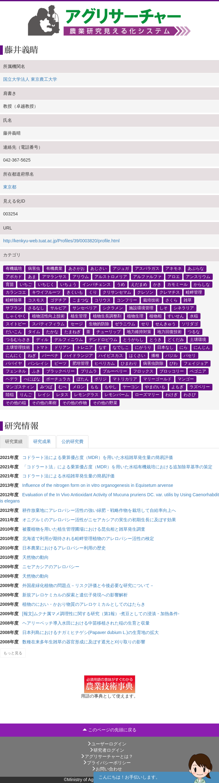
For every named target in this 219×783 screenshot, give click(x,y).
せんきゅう (165, 324)
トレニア (85, 347)
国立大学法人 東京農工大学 (30, 79)
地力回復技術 (169, 331)
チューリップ (108, 331)
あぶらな (196, 268)
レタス (62, 395)
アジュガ (121, 268)
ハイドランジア (78, 355)
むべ (62, 387)
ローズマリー (147, 395)
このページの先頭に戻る (109, 729)
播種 (155, 355)
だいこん (14, 331)
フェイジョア (196, 363)
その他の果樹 (44, 402)
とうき (155, 339)
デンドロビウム (103, 339)
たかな (52, 331)
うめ (121, 284)
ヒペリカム (104, 363)
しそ (163, 308)
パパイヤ (14, 363)
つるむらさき (18, 339)
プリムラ (89, 371)
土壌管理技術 (18, 347)
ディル (42, 339)
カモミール (177, 284)
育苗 (10, 284)
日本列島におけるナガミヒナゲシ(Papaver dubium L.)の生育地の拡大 (90, 632)
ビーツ (60, 363)
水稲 (194, 316)
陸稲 (10, 395)
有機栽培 (14, 268)
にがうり (143, 347)
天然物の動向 (35, 557)
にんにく (14, 355)
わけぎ (171, 395)
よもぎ (177, 387)
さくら (171, 300)
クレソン (145, 292)
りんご (26, 395)
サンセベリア (84, 308)
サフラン (14, 308)
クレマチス (169, 292)
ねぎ (32, 355)
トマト (42, 347)
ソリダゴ (190, 324)
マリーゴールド (157, 379)
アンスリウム (198, 276)
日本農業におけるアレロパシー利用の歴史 (64, 547)
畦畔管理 (194, 292)
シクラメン (113, 308)
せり (145, 324)
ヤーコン (131, 387)
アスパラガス (147, 268)
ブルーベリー (115, 371)
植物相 (155, 316)
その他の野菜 (105, 402)
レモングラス (86, 395)
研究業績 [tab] (14, 441)
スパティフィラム (48, 324)
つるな (194, 331)
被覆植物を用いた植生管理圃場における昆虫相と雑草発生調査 (83, 529)
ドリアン (62, 347)
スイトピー (16, 324)
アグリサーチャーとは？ (106, 756)
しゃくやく (16, 316)
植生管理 (79, 316)
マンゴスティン (20, 387)
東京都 (9, 186)
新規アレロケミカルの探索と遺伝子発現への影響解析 (75, 594)
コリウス (102, 300)
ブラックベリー (60, 371)
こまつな (80, 300)
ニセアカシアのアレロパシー (50, 566)
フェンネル (16, 371)
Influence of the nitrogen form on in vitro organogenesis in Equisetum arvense (97, 485)
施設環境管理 (141, 308)
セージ (77, 324)
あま (32, 276)
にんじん (202, 347)
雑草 (188, 300)
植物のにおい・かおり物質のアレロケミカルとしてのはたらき (83, 604)
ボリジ (100, 379)
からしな (202, 284)
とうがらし (133, 339)
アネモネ (173, 268)
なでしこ (121, 347)
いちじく (46, 284)
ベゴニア (198, 371)
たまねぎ (72, 331)
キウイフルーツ (46, 292)
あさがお (76, 268)
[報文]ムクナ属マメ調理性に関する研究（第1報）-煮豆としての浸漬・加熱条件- (100, 613)
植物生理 (135, 316)
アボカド (14, 276)
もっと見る (12, 653)
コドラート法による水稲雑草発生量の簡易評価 (68, 475)
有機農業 (54, 268)
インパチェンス (96, 284)
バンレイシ (38, 363)
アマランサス (54, 276)
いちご (26, 284)
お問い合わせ (106, 768)
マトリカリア (125, 379)
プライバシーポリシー (107, 762)
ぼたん (83, 379)
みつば (46, 387)
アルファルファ (147, 276)
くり (93, 292)
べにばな (32, 379)
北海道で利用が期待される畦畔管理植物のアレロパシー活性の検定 (88, 538)
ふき (36, 371)
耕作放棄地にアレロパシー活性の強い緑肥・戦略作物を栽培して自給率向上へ (99, 510)
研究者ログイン (106, 750)
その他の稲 (16, 402)
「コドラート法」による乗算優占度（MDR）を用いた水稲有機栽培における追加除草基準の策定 (117, 466)
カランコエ (16, 292)
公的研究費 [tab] (72, 441)
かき (157, 284)
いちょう (68, 284)
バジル (171, 355)
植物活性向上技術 (48, 316)
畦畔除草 (14, 300)
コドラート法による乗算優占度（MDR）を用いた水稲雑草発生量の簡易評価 (97, 457)
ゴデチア (58, 300)
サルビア (58, 308)
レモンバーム (116, 395)
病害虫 (34, 268)
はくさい (137, 355)
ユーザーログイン (106, 743)
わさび (190, 395)
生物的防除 (99, 324)
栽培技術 (151, 300)
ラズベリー (200, 387)
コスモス (36, 300)
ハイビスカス (111, 355)
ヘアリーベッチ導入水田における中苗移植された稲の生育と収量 (86, 623)
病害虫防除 (153, 363)
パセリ (190, 355)
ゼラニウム (125, 324)
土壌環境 (198, 339)
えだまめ (139, 284)
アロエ (174, 276)
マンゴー (186, 379)
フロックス (143, 371)
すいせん (176, 316)
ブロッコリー (171, 371)
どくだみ (176, 339)
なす (103, 347)
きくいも (75, 292)
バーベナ (50, 355)
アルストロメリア (110, 276)
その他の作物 (74, 402)
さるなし (36, 308)
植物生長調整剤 (107, 316)
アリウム (80, 276)
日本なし (165, 347)
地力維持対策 (139, 331)
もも (94, 387)
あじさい (98, 268)
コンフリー (127, 300)
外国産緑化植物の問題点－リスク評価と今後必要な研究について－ (88, 585)
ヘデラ (12, 379)
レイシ (44, 395)
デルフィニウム (68, 339)
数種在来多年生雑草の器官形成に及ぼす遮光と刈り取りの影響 (83, 641)
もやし (110, 387)
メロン (78, 387)
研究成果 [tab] (42, 441)
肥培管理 (80, 363)
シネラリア (184, 308)
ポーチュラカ (58, 379)
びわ (173, 363)
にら (183, 347)
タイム (34, 331)
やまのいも (155, 387)
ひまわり (129, 363)
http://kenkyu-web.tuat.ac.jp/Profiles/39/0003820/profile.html (61, 240)
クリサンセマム (117, 292)
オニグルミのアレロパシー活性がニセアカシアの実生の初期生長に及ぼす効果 (99, 519)
